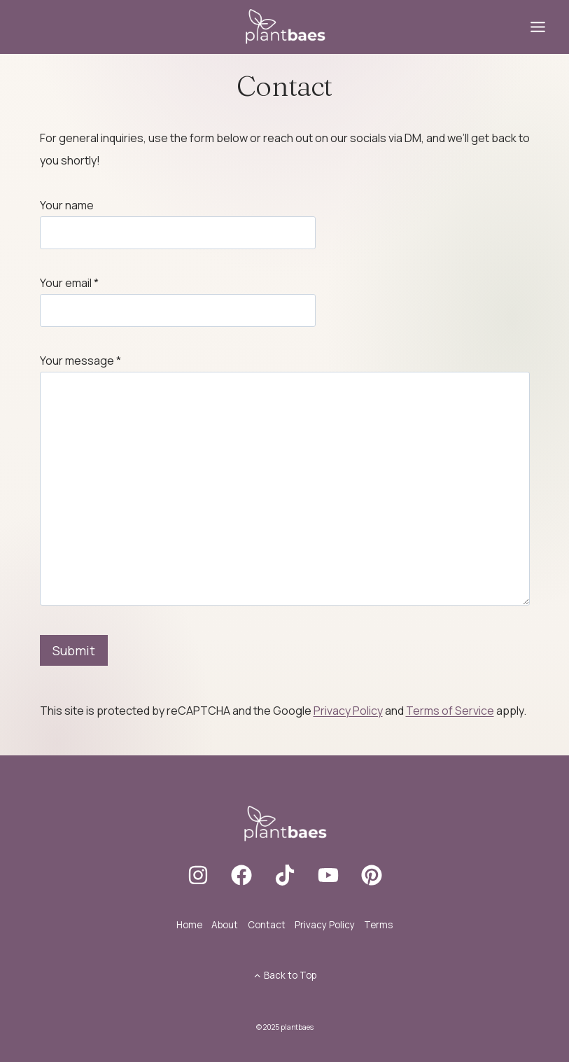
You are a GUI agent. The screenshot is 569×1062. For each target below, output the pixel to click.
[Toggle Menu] (538, 27)
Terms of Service (450, 710)
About (224, 924)
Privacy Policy (348, 710)
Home (189, 924)
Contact (267, 924)
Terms (378, 924)
